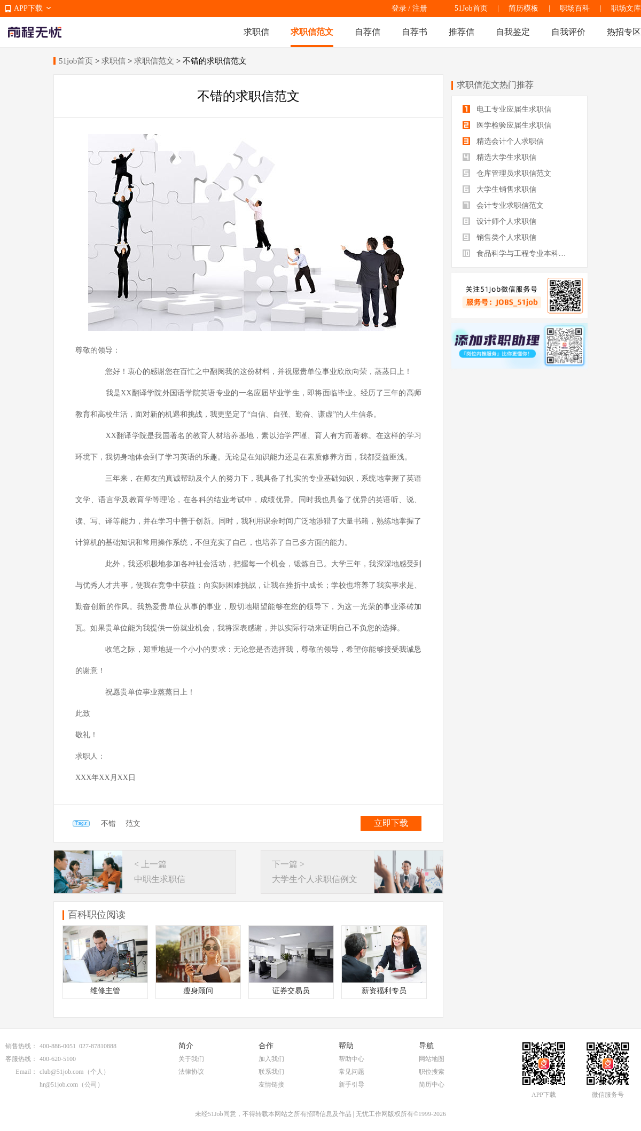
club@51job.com (62, 1071)
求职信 (256, 31)
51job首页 (76, 61)
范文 (133, 824)
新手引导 (351, 1084)
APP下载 (28, 8)
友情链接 (271, 1084)
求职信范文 (312, 31)
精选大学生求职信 (499, 157)
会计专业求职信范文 (503, 205)
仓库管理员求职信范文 (507, 173)
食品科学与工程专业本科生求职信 (519, 253)
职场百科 (575, 8)
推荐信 (461, 31)
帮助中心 (351, 1059)
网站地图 (431, 1059)
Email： (26, 1071)
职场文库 (626, 8)
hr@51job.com (59, 1084)
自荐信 (367, 31)
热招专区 (624, 31)
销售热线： (21, 1046)
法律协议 (191, 1071)
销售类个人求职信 (499, 237)
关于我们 (191, 1059)
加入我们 (271, 1059)
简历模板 (523, 8)
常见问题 (351, 1071)
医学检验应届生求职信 (507, 125)
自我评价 (568, 31)
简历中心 (431, 1084)
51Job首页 (471, 8)
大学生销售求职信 (499, 189)
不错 (108, 824)
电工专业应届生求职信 (507, 109)
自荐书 (414, 31)
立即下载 (391, 823)
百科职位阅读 (97, 914)
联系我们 (271, 1071)
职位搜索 (431, 1071)
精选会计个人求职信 (503, 141)
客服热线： (21, 1059)
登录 (399, 8)
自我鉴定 (513, 31)
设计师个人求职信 (499, 221)
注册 (419, 8)
